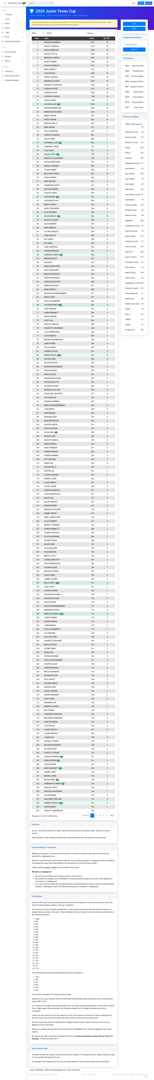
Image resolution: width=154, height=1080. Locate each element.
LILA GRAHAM (51, 633)
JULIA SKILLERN (51, 548)
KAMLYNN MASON (52, 421)
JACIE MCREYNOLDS (53, 494)
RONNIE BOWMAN (52, 803)
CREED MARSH (51, 807)
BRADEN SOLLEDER (53, 81)
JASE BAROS (50, 409)
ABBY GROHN (50, 127)
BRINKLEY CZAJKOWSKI (54, 158)
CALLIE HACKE (51, 347)
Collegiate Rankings (10, 80)
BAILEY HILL (50, 498)
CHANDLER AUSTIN (53, 185)
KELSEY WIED (50, 544)
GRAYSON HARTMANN (54, 791)
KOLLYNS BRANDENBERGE (55, 606)
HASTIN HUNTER (52, 425)
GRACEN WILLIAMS (53, 598)
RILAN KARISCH (51, 216)
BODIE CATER (50, 297)
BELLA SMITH (50, 583)
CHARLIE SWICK (51, 193)
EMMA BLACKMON (52, 614)
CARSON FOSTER (52, 89)
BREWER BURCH (51, 258)
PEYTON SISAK (51, 459)
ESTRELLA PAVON (52, 741)
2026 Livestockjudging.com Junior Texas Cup (68, 15)
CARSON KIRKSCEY (53, 251)
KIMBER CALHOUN (52, 706)
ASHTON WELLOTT (52, 382)
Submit (135, 49)
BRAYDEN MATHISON (53, 378)
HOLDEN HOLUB (51, 567)
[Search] (38, 3)
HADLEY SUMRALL (52, 440)
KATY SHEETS (50, 679)
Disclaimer (140, 1074)
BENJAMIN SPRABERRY (54, 718)
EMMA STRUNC (51, 116)
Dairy (13, 32)
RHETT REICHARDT (52, 270)
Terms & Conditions (130, 1074)
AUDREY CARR (51, 772)
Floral (13, 37)
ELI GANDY (49, 243)
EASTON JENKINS (52, 189)
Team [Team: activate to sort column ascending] (47, 38)
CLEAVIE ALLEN (51, 104)
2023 (128, 76)
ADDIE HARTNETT (52, 768)
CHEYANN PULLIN (52, 201)
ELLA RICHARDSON (53, 536)
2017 (128, 107)
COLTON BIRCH (51, 336)
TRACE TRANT (51, 575)
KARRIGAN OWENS (52, 255)
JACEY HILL (50, 320)
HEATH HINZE (50, 139)
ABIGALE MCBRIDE (52, 166)
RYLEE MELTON (51, 552)
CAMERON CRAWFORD (54, 714)
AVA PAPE (49, 262)
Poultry (13, 24)
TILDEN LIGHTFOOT (53, 533)
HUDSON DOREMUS (53, 401)
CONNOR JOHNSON (53, 135)
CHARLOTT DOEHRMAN (54, 328)
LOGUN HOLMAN (52, 591)
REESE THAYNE (51, 120)
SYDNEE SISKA (51, 648)
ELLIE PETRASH (51, 212)
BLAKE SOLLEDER (52, 220)
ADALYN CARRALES (53, 66)
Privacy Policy (119, 1074)
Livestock (13, 15)
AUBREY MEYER (51, 513)
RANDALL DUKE (51, 479)
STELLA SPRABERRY (53, 301)
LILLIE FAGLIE (50, 726)
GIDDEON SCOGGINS (53, 509)
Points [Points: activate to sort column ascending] (92, 38)
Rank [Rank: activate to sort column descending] (38, 38)
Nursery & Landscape (13, 41)
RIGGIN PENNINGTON (53, 108)
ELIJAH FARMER (51, 521)
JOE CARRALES (51, 398)
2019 (128, 97)
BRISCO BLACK (51, 374)
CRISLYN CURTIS (51, 787)
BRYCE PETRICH (51, 645)
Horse (13, 19)
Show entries (43, 33)
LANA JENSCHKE (52, 247)
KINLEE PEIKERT (51, 506)
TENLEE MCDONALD (53, 278)
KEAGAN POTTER (52, 675)
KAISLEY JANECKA (52, 46)
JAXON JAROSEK (52, 691)
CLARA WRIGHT (51, 482)
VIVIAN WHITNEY (52, 305)
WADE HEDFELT (51, 289)
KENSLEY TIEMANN (53, 525)
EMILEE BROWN (51, 316)
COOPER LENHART (52, 475)
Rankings (42, 15)
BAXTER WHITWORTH (54, 745)
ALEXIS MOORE (51, 764)
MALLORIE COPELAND (54, 799)
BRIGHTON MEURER (53, 274)
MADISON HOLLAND (53, 390)
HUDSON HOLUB (51, 93)
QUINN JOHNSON (52, 77)
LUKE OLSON (50, 699)
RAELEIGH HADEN (52, 571)
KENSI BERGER (51, 228)
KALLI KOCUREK (51, 637)
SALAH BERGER (51, 224)
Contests (13, 56)
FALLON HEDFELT (52, 502)
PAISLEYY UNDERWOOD (54, 811)
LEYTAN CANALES (52, 231)
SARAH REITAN (51, 760)
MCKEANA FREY (51, 417)
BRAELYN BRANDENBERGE (55, 405)
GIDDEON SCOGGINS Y (54, 594)
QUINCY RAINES (51, 62)
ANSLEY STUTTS (52, 54)
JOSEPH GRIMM (51, 618)
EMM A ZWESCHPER (53, 517)
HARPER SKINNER (52, 455)
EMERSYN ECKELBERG (54, 112)
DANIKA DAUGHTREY (53, 282)
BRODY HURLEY (51, 204)
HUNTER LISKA (51, 687)
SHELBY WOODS (51, 370)
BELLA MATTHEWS (52, 174)
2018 (128, 102)
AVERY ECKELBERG (52, 208)
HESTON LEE (50, 471)
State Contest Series (10, 76)
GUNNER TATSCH (52, 351)
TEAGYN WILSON (52, 428)
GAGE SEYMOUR (51, 448)
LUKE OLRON (50, 587)
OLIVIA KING (50, 432)
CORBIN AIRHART (52, 452)
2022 (128, 81)
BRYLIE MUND (50, 780)
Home (33, 15)
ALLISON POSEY (51, 749)
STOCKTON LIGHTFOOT (54, 394)
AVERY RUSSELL (51, 444)
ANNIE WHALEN (51, 355)
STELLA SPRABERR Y (53, 629)
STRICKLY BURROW (52, 757)
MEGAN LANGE (51, 776)
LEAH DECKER (51, 197)
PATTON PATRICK (52, 363)
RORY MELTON (51, 181)
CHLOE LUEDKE (51, 486)
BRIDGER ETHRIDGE (53, 58)
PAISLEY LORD (51, 436)
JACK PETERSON (52, 722)
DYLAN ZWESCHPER (53, 162)
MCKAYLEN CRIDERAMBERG (56, 293)
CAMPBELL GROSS (52, 147)
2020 (128, 92)
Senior (135, 29)
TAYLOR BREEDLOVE (53, 564)
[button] (133, 3)
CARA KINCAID (51, 235)
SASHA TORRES (51, 177)
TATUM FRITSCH (51, 540)
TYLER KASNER (51, 170)
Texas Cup (13, 71)
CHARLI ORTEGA (51, 730)
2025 (128, 66)
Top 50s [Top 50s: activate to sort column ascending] (108, 38)
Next (113, 815)
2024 (128, 71)
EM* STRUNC (50, 710)
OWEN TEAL (50, 463)
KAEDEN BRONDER (52, 695)
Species (13, 61)
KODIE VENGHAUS (52, 50)
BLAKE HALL (50, 652)
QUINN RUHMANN (52, 668)
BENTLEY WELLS (52, 123)
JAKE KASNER (51, 343)
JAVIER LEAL (50, 737)
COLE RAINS (50, 150)
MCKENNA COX (51, 703)
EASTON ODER (51, 359)
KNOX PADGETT (51, 69)
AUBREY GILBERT (52, 579)
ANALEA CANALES (52, 324)
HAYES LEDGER (51, 100)
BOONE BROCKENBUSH (54, 367)
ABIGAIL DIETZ (51, 154)
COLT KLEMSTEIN (52, 131)
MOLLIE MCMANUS (53, 672)
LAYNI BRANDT (51, 625)
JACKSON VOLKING (53, 96)
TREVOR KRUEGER (52, 656)
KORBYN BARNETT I (53, 529)
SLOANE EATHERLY (52, 386)
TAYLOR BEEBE (51, 795)
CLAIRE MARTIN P (52, 733)
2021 (128, 87)
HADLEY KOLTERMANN (54, 660)
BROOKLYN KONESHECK (54, 340)
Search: (103, 33)
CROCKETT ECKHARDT (54, 641)
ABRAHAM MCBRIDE (53, 42)
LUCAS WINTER (51, 602)
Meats (13, 28)
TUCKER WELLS (51, 467)
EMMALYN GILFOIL (52, 286)
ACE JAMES (50, 239)
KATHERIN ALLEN (52, 143)
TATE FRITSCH (51, 73)
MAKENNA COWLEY (53, 610)
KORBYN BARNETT (52, 313)
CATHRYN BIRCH (52, 683)
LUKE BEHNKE (51, 413)
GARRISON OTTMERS (53, 784)
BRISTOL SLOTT (51, 556)
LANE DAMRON (51, 309)
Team (135, 24)
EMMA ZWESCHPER (53, 266)
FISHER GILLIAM (51, 664)
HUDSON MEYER (51, 621)
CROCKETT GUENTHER (54, 85)
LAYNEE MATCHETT (53, 560)
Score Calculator (9, 52)
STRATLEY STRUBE (52, 753)
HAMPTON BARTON (53, 490)
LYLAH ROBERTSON (53, 332)
